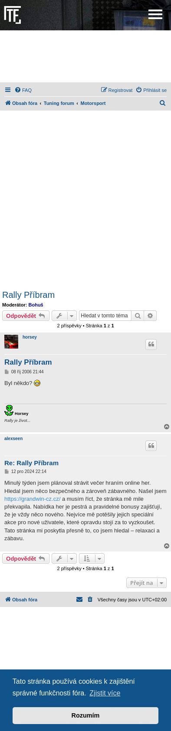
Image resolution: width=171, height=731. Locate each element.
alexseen (13, 438)
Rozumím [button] (86, 715)
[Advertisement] (85, 56)
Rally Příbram (28, 295)
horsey (30, 337)
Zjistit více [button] (104, 693)
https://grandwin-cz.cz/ (32, 499)
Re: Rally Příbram (31, 463)
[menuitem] (23, 90)
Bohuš (36, 304)
